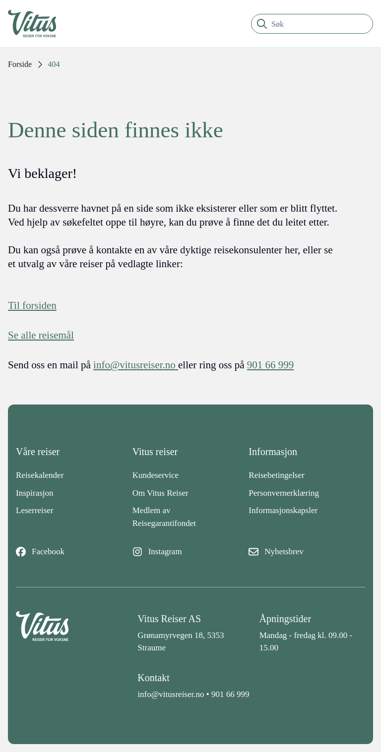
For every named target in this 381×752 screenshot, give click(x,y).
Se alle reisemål (41, 335)
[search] (312, 24)
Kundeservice (155, 475)
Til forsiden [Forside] (32, 305)
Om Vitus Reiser (160, 493)
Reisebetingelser (276, 475)
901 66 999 (230, 694)
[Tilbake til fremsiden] (39, 23)
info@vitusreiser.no (170, 694)
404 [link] (54, 64)
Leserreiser (35, 510)
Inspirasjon (35, 493)
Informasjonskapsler (283, 510)
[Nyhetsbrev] (307, 551)
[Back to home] (69, 632)
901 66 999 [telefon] (270, 365)
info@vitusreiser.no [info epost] (135, 365)
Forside (20, 64)
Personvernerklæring (284, 493)
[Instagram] (190, 551)
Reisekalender (40, 475)
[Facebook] (74, 551)
